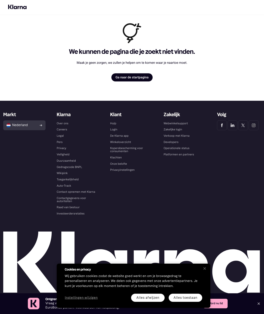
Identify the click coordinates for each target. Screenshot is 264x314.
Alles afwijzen (147, 298)
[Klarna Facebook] (222, 125)
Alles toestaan (185, 298)
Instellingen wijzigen (81, 298)
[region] (133, 286)
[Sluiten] (204, 268)
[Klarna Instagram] (254, 125)
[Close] (258, 303)
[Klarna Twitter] (243, 125)
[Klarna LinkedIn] (232, 125)
